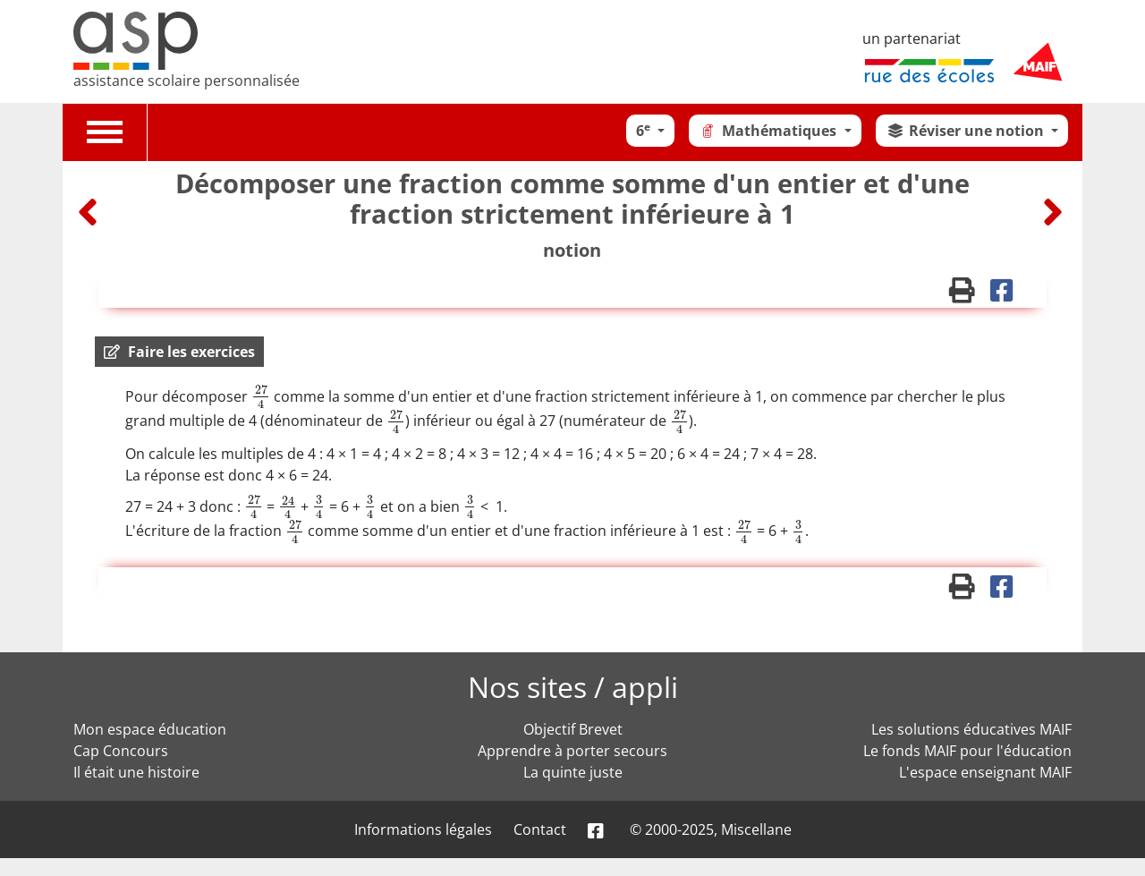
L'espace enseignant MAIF (985, 772)
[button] (179, 351)
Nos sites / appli (573, 687)
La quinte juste (573, 772)
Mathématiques (769, 130)
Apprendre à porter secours (572, 751)
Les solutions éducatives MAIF (971, 729)
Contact (539, 829)
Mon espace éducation (149, 729)
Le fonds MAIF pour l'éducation (967, 751)
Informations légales (423, 829)
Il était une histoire (136, 772)
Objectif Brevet (573, 729)
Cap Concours (120, 751)
